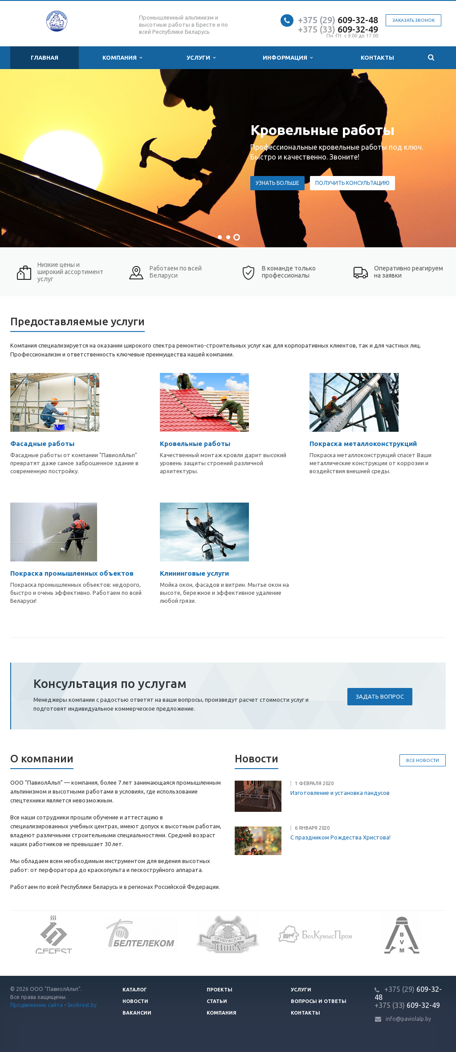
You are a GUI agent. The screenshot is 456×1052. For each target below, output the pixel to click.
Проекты (219, 989)
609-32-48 (338, 20)
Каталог (134, 989)
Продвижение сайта (36, 1005)
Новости (135, 1001)
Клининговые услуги (194, 573)
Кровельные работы (195, 443)
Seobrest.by (82, 1005)
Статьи (217, 1001)
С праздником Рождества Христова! (340, 837)
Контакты (377, 57)
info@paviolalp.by (408, 1019)
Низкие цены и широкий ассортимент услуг (70, 271)
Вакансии (136, 1012)
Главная (44, 57)
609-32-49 (338, 29)
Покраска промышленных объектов (72, 573)
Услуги (201, 57)
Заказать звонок (413, 20)
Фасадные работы (42, 443)
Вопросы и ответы (318, 1001)
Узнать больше (411, 183)
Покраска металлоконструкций (363, 443)
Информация (288, 57)
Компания (122, 57)
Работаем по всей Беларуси (176, 272)
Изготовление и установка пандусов (340, 793)
